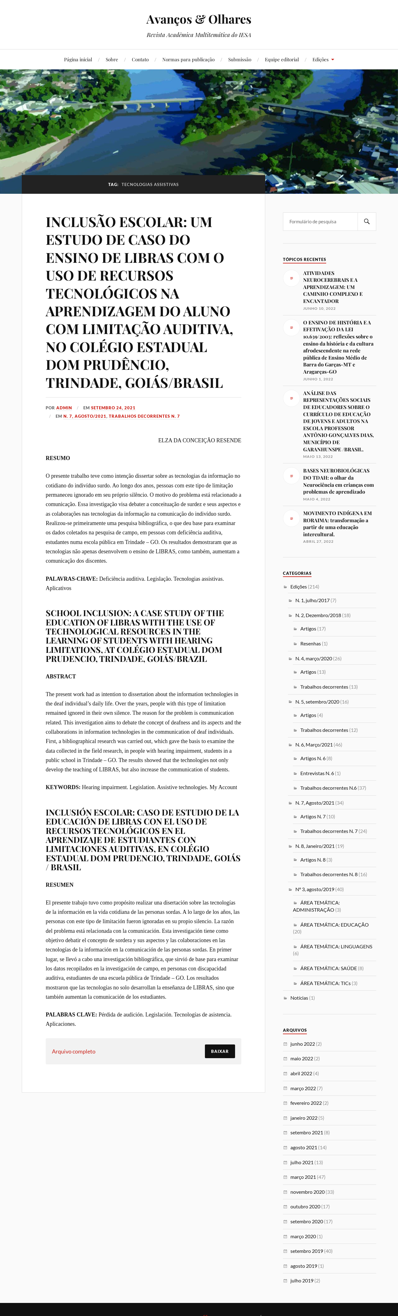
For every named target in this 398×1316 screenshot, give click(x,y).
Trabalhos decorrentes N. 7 (144, 416)
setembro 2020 (306, 1221)
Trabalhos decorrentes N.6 (328, 788)
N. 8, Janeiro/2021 (315, 846)
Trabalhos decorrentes (324, 687)
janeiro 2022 (303, 1118)
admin (64, 407)
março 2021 (303, 1177)
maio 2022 (301, 1058)
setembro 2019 (306, 1251)
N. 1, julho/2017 (312, 600)
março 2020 (303, 1236)
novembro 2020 (307, 1192)
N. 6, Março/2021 (314, 744)
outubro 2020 (305, 1206)
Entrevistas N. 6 (317, 773)
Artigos (308, 628)
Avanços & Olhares (199, 19)
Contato (140, 59)
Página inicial (78, 59)
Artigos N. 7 (313, 816)
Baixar (220, 1051)
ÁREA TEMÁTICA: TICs (325, 983)
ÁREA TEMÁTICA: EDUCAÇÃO (334, 925)
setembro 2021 (306, 1132)
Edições (320, 59)
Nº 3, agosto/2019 (314, 889)
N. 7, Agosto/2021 (84, 416)
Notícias (299, 998)
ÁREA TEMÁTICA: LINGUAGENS (336, 946)
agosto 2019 (303, 1266)
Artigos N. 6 (313, 758)
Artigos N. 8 (313, 860)
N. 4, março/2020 (313, 658)
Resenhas (310, 643)
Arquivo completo (73, 1051)
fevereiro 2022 (306, 1103)
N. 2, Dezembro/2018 (318, 615)
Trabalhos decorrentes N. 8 (329, 874)
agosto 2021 (303, 1147)
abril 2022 (301, 1073)
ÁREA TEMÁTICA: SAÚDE (328, 968)
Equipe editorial (282, 59)
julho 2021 (301, 1162)
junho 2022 (302, 1044)
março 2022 (303, 1088)
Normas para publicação (188, 59)
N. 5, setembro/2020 (317, 702)
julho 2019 (301, 1280)
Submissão (239, 59)
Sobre (112, 59)
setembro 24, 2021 (113, 407)
